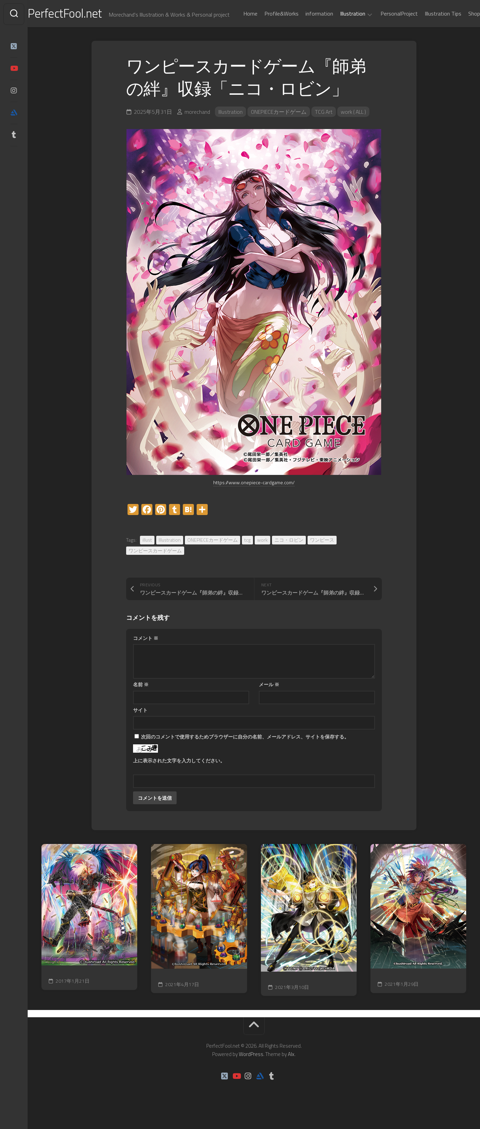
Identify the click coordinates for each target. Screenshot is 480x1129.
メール (269, 701)
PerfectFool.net (80, 14)
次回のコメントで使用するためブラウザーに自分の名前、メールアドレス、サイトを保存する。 (245, 753)
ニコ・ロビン (288, 556)
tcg (247, 556)
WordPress (251, 1071)
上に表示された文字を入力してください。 (179, 777)
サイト (140, 726)
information (305, 31)
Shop (460, 31)
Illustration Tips (429, 31)
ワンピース (322, 556)
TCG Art (325, 129)
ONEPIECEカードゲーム (279, 129)
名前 (141, 701)
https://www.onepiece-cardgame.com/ (254, 499)
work (262, 556)
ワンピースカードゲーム (155, 567)
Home (236, 31)
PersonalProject (385, 31)
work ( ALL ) (355, 129)
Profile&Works (268, 31)
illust (147, 556)
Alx (291, 1071)
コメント (145, 654)
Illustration (338, 32)
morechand (197, 129)
